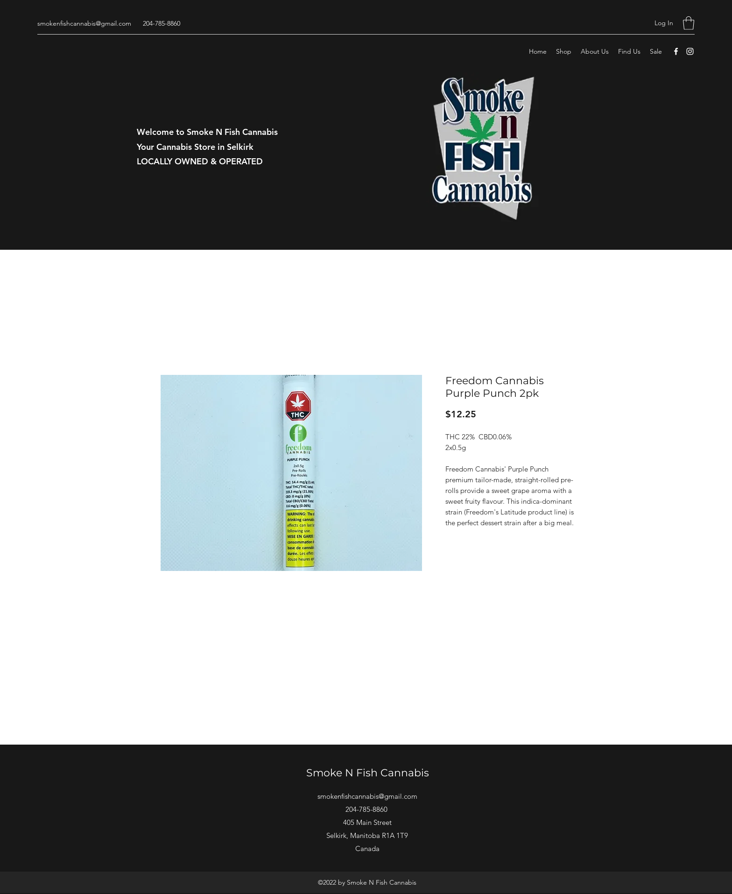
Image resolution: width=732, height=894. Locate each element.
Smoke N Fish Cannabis (367, 773)
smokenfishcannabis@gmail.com (84, 23)
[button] (688, 23)
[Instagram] (690, 51)
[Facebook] (676, 51)
